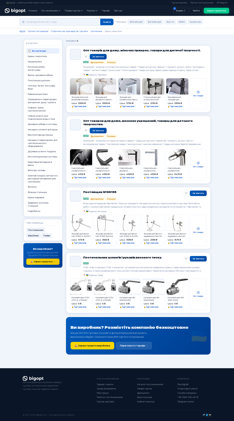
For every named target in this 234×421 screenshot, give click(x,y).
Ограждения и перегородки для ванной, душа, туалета (42, 101)
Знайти (107, 21)
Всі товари (198, 94)
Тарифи (106, 10)
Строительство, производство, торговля (69, 31)
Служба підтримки (186, 392)
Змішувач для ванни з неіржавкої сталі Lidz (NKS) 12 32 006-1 (177, 235)
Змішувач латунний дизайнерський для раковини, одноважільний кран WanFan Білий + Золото (80, 98)
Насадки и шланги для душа (43, 129)
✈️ (203, 415)
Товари (46, 235)
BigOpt (22, 31)
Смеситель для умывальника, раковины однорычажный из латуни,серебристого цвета (153, 170)
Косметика (195, 21)
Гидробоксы (34, 211)
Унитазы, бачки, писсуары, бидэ (42, 87)
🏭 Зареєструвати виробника (92, 346)
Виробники (33, 235)
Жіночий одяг (136, 21)
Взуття (170, 21)
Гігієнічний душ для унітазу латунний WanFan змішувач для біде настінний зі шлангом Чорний (153, 98)
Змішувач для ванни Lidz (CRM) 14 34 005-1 (81, 235)
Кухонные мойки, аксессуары (36, 68)
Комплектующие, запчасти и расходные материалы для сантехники (43, 178)
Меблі (182, 21)
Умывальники (35, 61)
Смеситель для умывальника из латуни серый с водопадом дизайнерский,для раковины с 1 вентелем (105, 170)
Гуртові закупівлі (179, 2)
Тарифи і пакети (105, 384)
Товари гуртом (74, 10)
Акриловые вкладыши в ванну (40, 163)
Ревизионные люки (38, 94)
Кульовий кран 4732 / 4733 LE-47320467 (81, 299)
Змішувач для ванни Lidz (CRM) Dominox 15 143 (104, 235)
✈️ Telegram (222, 2)
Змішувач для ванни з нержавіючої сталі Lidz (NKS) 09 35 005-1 (153, 235)
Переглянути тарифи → (134, 346)
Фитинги (32, 186)
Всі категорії (37, 50)
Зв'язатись (98, 56)
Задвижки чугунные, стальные (38, 204)
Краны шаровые (36, 197)
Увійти (196, 10)
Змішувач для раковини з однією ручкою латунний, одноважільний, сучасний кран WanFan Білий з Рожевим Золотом (103, 98)
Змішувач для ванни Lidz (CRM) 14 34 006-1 (129, 235)
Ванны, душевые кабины (40, 75)
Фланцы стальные (37, 192)
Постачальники (50, 10)
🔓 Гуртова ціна (79, 106)
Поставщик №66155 (99, 192)
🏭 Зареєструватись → (43, 261)
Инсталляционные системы (42, 156)
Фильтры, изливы (37, 170)
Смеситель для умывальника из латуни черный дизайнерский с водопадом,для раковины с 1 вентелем (81, 170)
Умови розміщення (106, 388)
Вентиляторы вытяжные (40, 134)
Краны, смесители (37, 56)
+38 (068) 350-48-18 (187, 397)
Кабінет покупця (145, 401)
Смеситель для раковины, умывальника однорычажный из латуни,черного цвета (129, 170)
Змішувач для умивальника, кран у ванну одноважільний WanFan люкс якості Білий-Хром (129, 98)
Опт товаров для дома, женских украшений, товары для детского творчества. (138, 123)
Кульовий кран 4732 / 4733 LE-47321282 (105, 299)
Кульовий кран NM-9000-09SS (176, 299)
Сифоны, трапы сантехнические (37, 109)
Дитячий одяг (155, 21)
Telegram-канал (185, 401)
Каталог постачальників (150, 384)
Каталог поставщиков (38, 31)
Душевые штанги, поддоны (42, 151)
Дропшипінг (143, 392)
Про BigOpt (183, 384)
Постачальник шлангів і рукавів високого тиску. (122, 258)
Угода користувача (187, 388)
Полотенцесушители (39, 80)
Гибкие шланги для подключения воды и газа (41, 117)
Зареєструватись (216, 10)
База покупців (144, 397)
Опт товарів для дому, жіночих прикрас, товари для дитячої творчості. (142, 50)
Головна (32, 10)
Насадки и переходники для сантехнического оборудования (42, 143)
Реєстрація (103, 392)
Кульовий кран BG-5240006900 (128, 299)
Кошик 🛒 (179, 10)
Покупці (92, 10)
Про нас (118, 10)
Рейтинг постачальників (201, 2)
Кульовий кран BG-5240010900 (152, 299)
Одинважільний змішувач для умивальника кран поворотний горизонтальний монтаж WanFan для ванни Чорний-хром (176, 98)
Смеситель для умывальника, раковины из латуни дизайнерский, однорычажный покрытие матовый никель (176, 170)
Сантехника (96, 31)
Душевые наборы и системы (42, 124)
